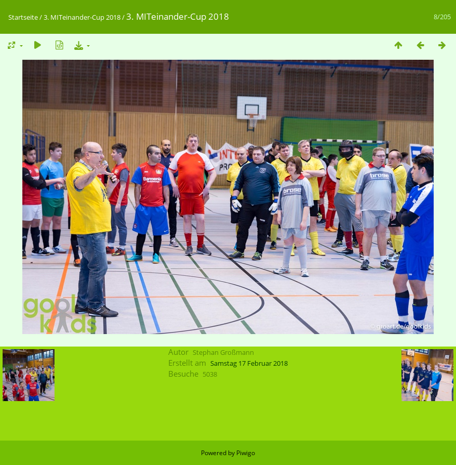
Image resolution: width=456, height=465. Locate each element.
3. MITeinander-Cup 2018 (82, 17)
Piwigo (245, 452)
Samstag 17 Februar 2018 (249, 363)
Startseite (23, 17)
